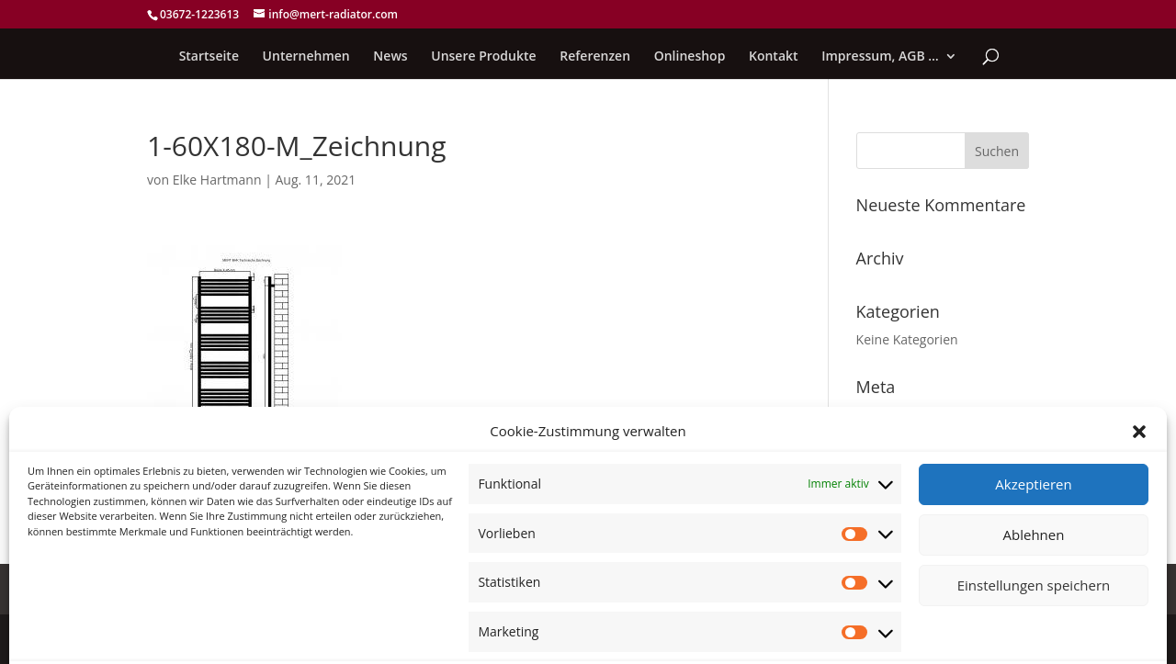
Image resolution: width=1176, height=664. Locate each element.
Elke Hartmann (217, 179)
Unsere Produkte (483, 57)
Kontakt (773, 57)
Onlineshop (690, 57)
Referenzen (595, 57)
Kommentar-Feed (908, 470)
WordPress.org (900, 499)
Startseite (209, 57)
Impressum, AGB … (880, 57)
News (390, 57)
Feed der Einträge (909, 443)
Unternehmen (306, 57)
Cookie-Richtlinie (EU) (208, 588)
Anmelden (887, 414)
